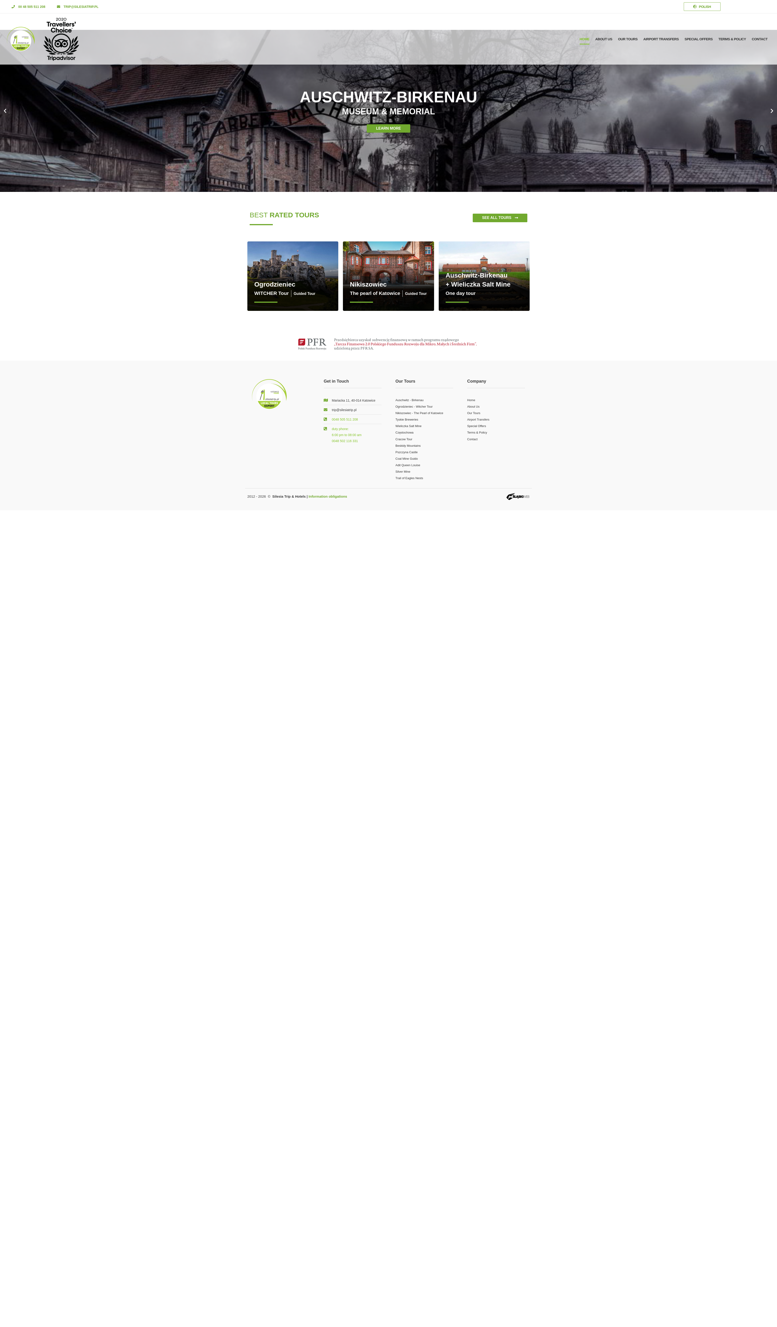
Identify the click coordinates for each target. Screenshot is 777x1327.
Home (585, 39)
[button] (28, 7)
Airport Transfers (661, 39)
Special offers (699, 39)
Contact (760, 39)
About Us (603, 39)
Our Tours (627, 39)
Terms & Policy (732, 39)
